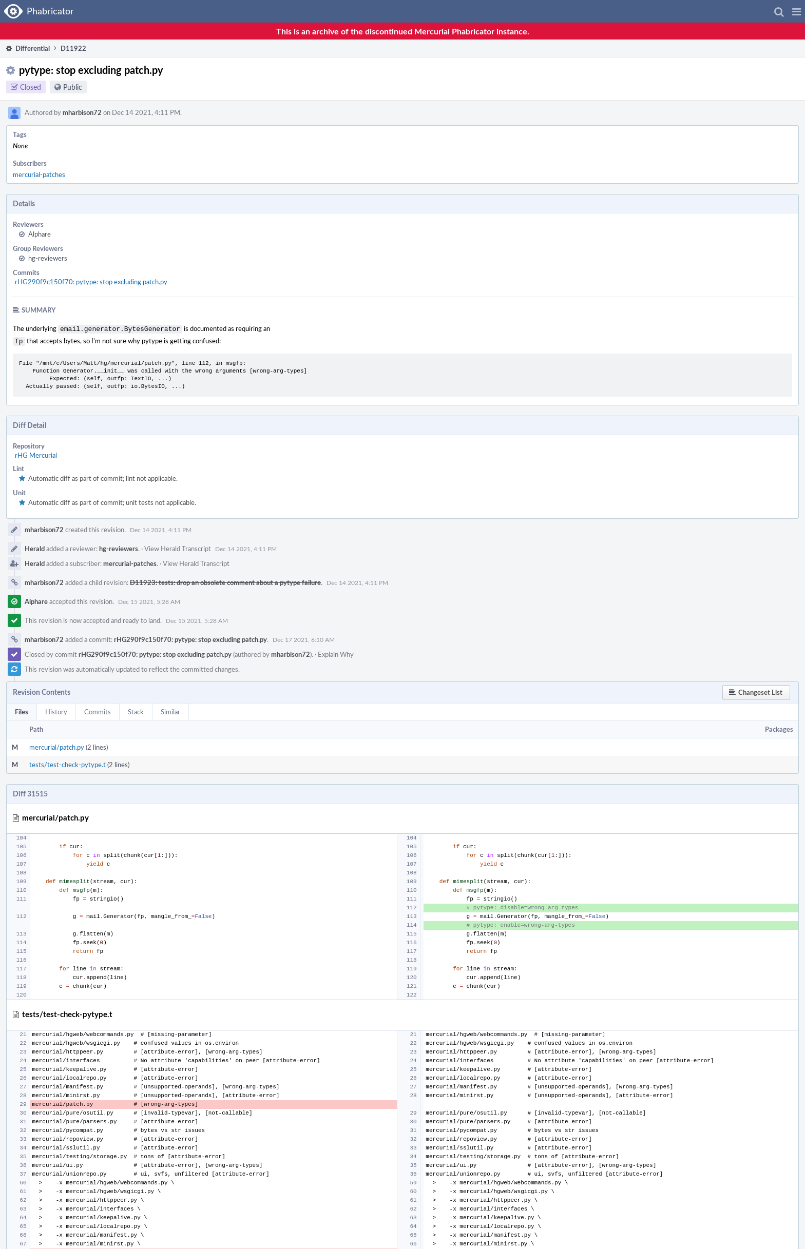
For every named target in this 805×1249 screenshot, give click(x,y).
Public (72, 87)
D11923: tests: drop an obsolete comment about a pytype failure (225, 580)
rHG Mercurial (36, 453)
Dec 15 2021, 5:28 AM (149, 599)
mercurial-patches (39, 174)
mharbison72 (82, 112)
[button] (796, 11)
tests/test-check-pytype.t (67, 762)
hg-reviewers (47, 258)
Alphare (39, 234)
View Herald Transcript (177, 546)
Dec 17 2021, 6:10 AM (304, 637)
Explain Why (336, 652)
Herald (35, 546)
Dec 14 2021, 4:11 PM (160, 527)
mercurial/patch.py (56, 745)
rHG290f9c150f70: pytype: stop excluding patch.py (91, 281)
